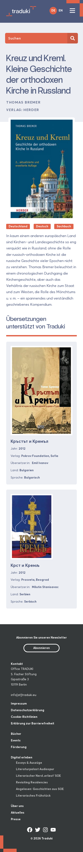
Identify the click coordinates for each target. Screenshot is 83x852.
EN (61, 10)
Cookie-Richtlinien (24, 716)
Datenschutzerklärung (27, 710)
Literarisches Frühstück (33, 795)
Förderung (19, 747)
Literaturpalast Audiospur (35, 769)
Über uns (17, 806)
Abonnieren (41, 648)
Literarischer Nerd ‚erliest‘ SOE (38, 775)
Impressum (19, 703)
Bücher (16, 733)
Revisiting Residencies (32, 782)
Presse (16, 819)
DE (53, 10)
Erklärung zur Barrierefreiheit (32, 723)
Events (16, 740)
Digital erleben (21, 757)
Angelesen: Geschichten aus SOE (40, 789)
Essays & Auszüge (29, 762)
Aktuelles (17, 812)
